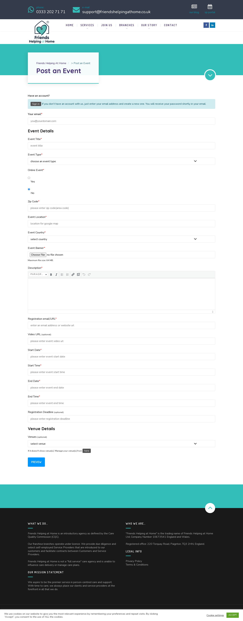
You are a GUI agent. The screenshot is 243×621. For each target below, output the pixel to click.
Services (87, 22)
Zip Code (33, 199)
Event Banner (36, 245)
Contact (170, 22)
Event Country (37, 230)
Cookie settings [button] (215, 615)
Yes (31, 176)
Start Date (35, 347)
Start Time (34, 363)
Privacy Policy (134, 558)
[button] (38, 272)
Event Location (37, 214)
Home (70, 22)
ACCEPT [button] (232, 615)
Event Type (35, 152)
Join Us (106, 22)
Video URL (39, 332)
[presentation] (38, 272)
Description (35, 265)
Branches (126, 22)
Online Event (36, 167)
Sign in (35, 101)
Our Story (149, 22)
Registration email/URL (42, 316)
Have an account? (39, 93)
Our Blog (194, 8)
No (31, 187)
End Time (34, 394)
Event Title (35, 136)
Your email (35, 111)
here (86, 448)
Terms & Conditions (137, 562)
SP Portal (210, 8)
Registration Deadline (46, 409)
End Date (34, 378)
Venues (37, 434)
